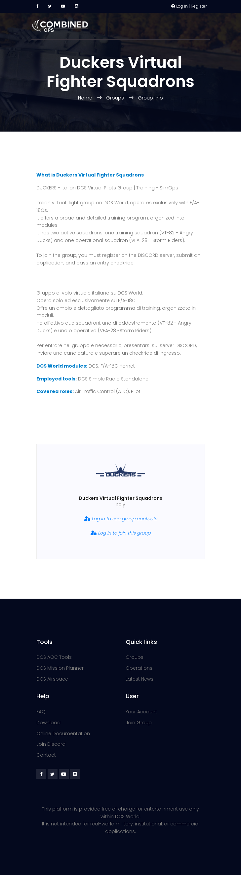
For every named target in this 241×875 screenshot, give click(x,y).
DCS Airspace (52, 679)
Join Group (139, 722)
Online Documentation (63, 733)
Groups (115, 98)
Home (86, 98)
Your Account (141, 711)
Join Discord (50, 744)
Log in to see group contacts (120, 518)
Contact (46, 755)
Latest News (139, 679)
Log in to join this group (120, 533)
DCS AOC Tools (54, 657)
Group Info (150, 98)
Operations (139, 668)
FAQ (41, 711)
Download (48, 722)
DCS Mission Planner (60, 668)
